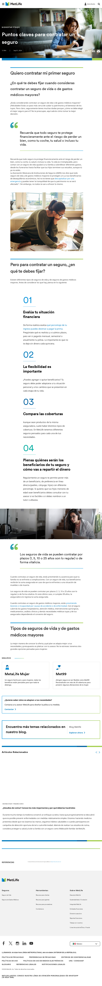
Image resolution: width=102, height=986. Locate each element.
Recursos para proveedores (44, 904)
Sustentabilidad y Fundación (78, 900)
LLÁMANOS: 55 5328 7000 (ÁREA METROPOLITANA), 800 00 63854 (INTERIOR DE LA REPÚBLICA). (39, 953)
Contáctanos (40, 909)
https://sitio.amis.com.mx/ (56, 861)
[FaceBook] (4, 943)
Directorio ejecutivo (76, 913)
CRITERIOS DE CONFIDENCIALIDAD (76, 957)
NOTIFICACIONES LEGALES (53, 964)
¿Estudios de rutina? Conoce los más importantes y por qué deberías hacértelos (39, 808)
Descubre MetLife (75, 895)
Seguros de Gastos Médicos (10, 900)
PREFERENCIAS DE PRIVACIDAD (42, 957)
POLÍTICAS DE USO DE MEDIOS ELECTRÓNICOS (43, 961)
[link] (83, 50)
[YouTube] (31, 943)
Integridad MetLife (75, 904)
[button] (3, 4)
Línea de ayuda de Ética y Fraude (80, 927)
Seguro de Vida (6, 895)
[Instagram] (17, 943)
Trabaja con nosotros (76, 923)
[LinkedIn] (24, 943)
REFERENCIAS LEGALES (26, 964)
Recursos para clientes (42, 895)
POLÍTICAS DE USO (10, 961)
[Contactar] (11, 709)
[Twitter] (10, 943)
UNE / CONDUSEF (76, 961)
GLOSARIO (6, 964)
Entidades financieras (76, 909)
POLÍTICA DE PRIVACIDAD (13, 957)
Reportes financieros (76, 918)
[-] (89, 4)
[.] (96, 752)
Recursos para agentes (42, 900)
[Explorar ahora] (77, 732)
